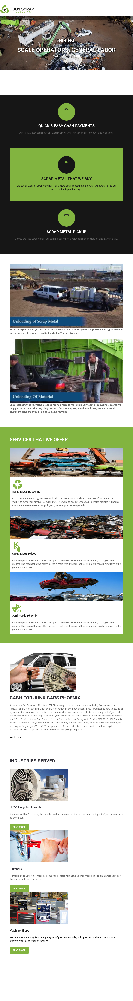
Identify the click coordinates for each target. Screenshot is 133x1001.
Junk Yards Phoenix (24, 615)
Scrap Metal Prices (24, 553)
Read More (15, 737)
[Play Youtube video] (66, 296)
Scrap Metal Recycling (26, 491)
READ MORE (19, 827)
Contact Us (73, 994)
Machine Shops (19, 930)
